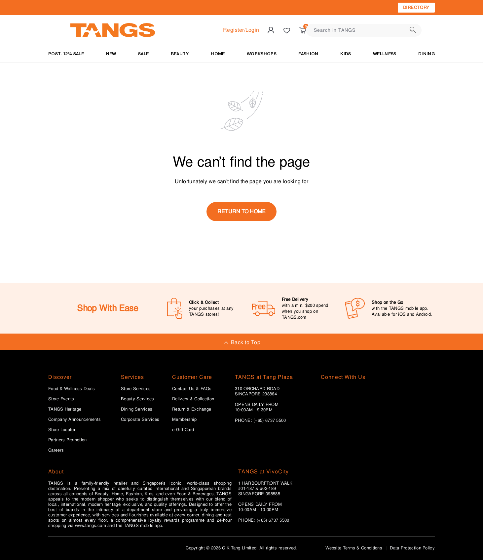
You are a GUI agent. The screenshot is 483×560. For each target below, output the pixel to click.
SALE (143, 53)
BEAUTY (180, 53)
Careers (56, 450)
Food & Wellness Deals (71, 388)
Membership (184, 419)
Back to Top (241, 342)
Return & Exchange (191, 409)
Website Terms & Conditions (353, 548)
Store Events (61, 399)
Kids (345, 53)
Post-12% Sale (66, 53)
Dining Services (137, 409)
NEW (111, 53)
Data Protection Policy (412, 548)
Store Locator (61, 429)
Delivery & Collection (193, 399)
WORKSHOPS (262, 53)
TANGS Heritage (64, 409)
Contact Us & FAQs (191, 388)
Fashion (308, 53)
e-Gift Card (183, 429)
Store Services (136, 388)
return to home (241, 211)
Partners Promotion (67, 440)
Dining (426, 53)
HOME (218, 53)
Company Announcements (74, 419)
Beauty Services (137, 399)
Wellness (384, 53)
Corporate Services (140, 419)
